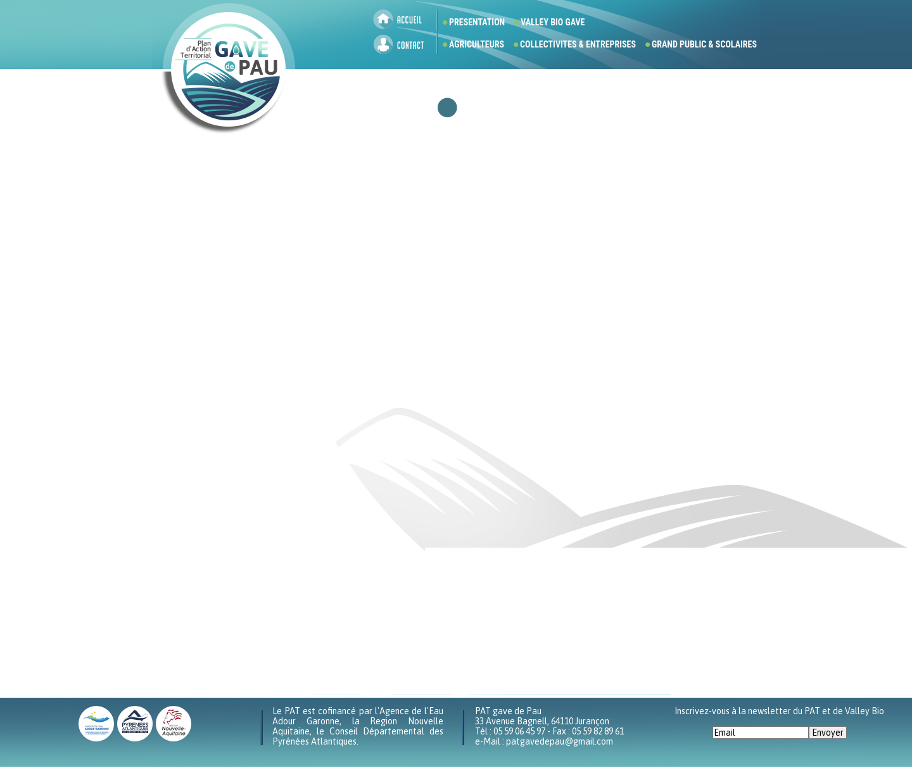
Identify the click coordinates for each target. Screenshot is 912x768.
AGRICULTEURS (476, 44)
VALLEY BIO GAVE (553, 22)
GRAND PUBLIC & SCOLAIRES (704, 44)
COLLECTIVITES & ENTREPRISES (578, 44)
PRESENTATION (477, 22)
